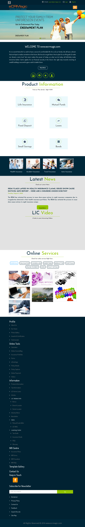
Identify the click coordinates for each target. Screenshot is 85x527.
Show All (14, 263)
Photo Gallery (15, 333)
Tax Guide (15, 433)
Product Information (17, 384)
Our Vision (14, 329)
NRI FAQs (14, 463)
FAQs (14, 441)
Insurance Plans (16, 452)
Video (43, 267)
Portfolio (70, 263)
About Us (14, 325)
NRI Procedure (15, 459)
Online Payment (32, 267)
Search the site (15, 512)
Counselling (36, 263)
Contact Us (14, 471)
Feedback (14, 508)
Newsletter (59, 263)
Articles (13, 395)
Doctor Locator (17, 409)
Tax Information (16, 388)
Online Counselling (16, 351)
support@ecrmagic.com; (54, 2)
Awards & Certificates (18, 336)
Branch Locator (17, 405)
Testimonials (15, 340)
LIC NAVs (15, 427)
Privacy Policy (15, 501)
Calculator (24, 263)
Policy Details (53, 267)
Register (74, 2)
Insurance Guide (17, 437)
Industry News (15, 413)
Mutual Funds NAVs (18, 423)
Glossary (15, 444)
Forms (13, 358)
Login (66, 2)
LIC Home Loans (16, 391)
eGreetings (48, 263)
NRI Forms (14, 455)
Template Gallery (16, 466)
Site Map (14, 515)
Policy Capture (15, 369)
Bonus (14, 402)
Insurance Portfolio (17, 355)
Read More (43, 67)
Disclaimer (14, 497)
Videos (13, 377)
